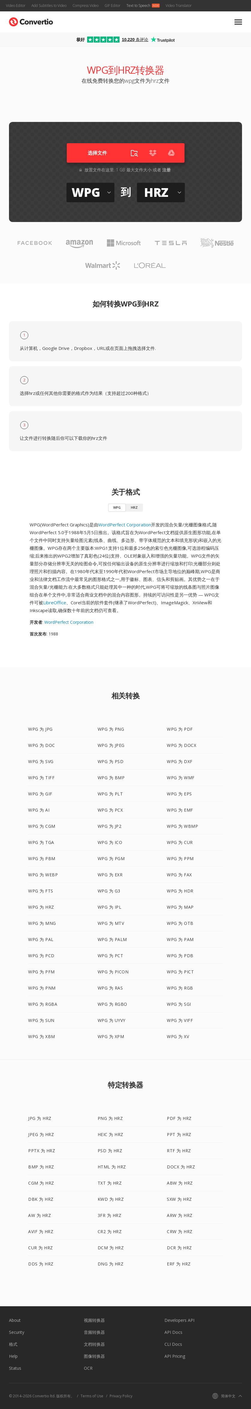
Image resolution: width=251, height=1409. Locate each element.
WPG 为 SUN (41, 1020)
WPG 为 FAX (179, 875)
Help (13, 1356)
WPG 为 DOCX (181, 745)
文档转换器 (94, 1344)
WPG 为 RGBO (112, 1004)
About (15, 1320)
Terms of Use (92, 1396)
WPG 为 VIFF (180, 1020)
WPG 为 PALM (112, 939)
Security (16, 1332)
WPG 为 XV (178, 1036)
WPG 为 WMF (181, 777)
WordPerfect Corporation (124, 525)
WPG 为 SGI (179, 1004)
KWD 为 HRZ (111, 1199)
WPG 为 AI (38, 810)
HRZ (134, 507)
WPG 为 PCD (41, 955)
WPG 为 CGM (41, 826)
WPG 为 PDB (180, 955)
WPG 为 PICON (113, 972)
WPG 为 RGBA (42, 1004)
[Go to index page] (31, 20)
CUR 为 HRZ (40, 1248)
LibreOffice (54, 602)
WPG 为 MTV (111, 923)
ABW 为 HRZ (180, 1183)
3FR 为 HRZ (110, 1215)
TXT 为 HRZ (110, 1183)
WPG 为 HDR (180, 891)
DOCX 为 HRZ (181, 1167)
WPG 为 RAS (110, 988)
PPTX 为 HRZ (41, 1150)
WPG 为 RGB (180, 988)
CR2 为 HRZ (110, 1231)
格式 (13, 1344)
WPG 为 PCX (110, 810)
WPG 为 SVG (41, 761)
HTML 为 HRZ (112, 1167)
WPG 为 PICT (180, 972)
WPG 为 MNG (42, 923)
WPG (117, 507)
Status (15, 1368)
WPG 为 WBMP (182, 826)
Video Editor (15, 5)
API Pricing (174, 1356)
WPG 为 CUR (180, 842)
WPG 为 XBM (41, 1036)
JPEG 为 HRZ (41, 1134)
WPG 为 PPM (180, 858)
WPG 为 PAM (180, 939)
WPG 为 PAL (41, 939)
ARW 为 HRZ (180, 1215)
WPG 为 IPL (110, 907)
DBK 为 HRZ (41, 1199)
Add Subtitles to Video (48, 5)
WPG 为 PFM (41, 972)
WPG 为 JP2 (110, 826)
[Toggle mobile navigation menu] (238, 22)
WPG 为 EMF (180, 810)
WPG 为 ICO (110, 842)
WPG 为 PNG (111, 729)
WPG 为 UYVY (112, 1020)
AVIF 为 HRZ (40, 1231)
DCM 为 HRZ (111, 1248)
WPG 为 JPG (40, 729)
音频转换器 (94, 1332)
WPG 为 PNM (42, 988)
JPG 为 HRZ (40, 1118)
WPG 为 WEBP (43, 875)
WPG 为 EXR (110, 875)
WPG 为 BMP (111, 777)
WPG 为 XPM (111, 1036)
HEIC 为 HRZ (110, 1134)
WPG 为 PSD (111, 761)
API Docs (173, 1332)
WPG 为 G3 (109, 891)
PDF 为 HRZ (179, 1118)
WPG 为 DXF (180, 761)
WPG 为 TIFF (41, 777)
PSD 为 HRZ (110, 1150)
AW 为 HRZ (39, 1215)
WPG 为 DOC (41, 745)
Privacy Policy (121, 1396)
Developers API (179, 1320)
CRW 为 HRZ (180, 1231)
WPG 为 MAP (180, 907)
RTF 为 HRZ (179, 1150)
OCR (88, 1368)
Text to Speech (138, 5)
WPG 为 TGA (41, 842)
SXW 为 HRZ (179, 1199)
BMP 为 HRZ (41, 1167)
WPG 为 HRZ (41, 907)
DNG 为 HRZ (111, 1264)
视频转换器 (94, 1320)
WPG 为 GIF (40, 794)
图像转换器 (94, 1356)
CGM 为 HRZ (41, 1183)
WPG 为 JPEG (111, 745)
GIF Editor (112, 5)
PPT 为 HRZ (179, 1134)
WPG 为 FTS (40, 891)
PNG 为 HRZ (110, 1118)
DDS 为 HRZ (41, 1264)
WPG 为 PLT (110, 794)
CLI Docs (173, 1344)
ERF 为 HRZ (179, 1264)
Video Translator (179, 5)
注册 (166, 170)
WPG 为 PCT (110, 955)
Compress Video (85, 5)
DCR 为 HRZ (179, 1248)
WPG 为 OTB (180, 923)
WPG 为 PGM (111, 858)
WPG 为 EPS (179, 794)
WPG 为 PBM (41, 858)
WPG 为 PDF (180, 729)
